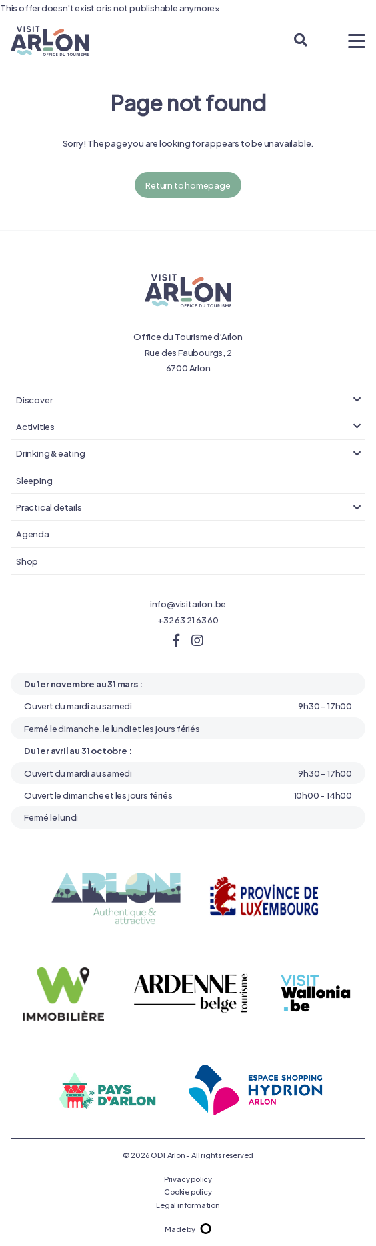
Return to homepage (187, 184)
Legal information (188, 1205)
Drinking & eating (50, 452)
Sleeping (34, 480)
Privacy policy (188, 1179)
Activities (35, 426)
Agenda (32, 533)
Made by (188, 1229)
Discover (34, 399)
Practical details (49, 506)
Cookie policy (187, 1191)
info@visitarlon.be (188, 603)
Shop (27, 560)
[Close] (217, 7)
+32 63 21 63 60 (188, 619)
